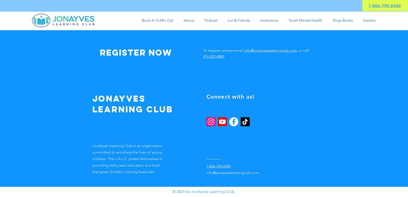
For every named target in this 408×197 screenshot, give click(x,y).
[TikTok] (245, 121)
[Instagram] (211, 121)
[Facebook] (233, 121)
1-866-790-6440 (384, 5)
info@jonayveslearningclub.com (270, 50)
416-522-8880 (213, 56)
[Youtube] (222, 121)
